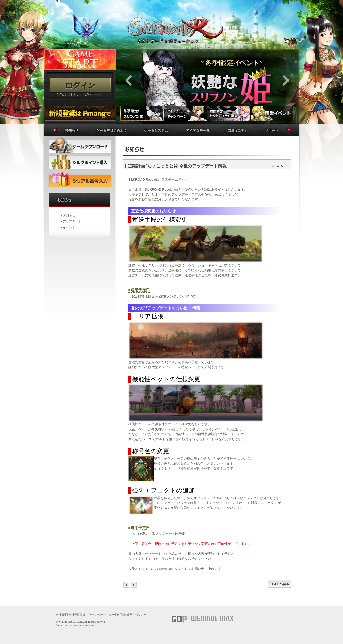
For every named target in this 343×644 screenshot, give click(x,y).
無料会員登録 (76, 614)
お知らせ (69, 215)
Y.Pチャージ (92, 95)
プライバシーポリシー (101, 614)
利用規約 (122, 614)
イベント (69, 227)
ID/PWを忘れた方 (68, 95)
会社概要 (61, 614)
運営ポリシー (137, 614)
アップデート (72, 221)
